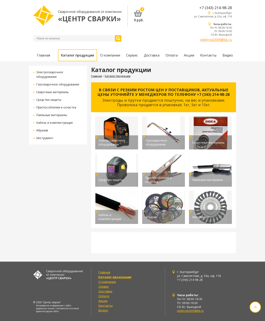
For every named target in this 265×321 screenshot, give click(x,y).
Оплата (172, 55)
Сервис (132, 55)
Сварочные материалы (52, 92)
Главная (43, 55)
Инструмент (44, 138)
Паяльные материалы (51, 115)
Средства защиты (48, 100)
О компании (110, 55)
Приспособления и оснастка (56, 107)
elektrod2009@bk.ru (216, 39)
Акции (189, 55)
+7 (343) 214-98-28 (215, 7)
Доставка (151, 55)
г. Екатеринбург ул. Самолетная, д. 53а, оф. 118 (213, 14)
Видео (228, 55)
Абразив (42, 130)
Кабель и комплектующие (54, 123)
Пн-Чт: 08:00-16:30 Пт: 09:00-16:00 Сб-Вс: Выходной (221, 29)
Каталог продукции (77, 55)
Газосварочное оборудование (57, 84)
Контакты (208, 55)
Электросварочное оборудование (111, 142)
